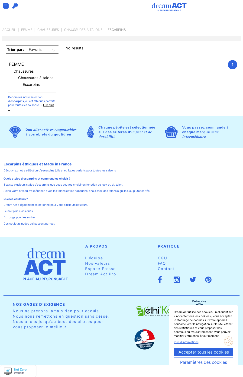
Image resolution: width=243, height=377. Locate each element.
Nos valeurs (97, 263)
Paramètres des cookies (203, 362)
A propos (96, 246)
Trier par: (15, 49)
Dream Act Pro (100, 274)
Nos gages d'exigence (39, 304)
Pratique (169, 246)
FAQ (162, 263)
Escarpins (31, 84)
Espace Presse (100, 268)
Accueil (9, 30)
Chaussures (48, 30)
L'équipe (94, 258)
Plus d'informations (186, 342)
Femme (26, 30)
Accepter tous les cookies (203, 352)
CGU (162, 258)
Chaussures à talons (83, 30)
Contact (166, 268)
